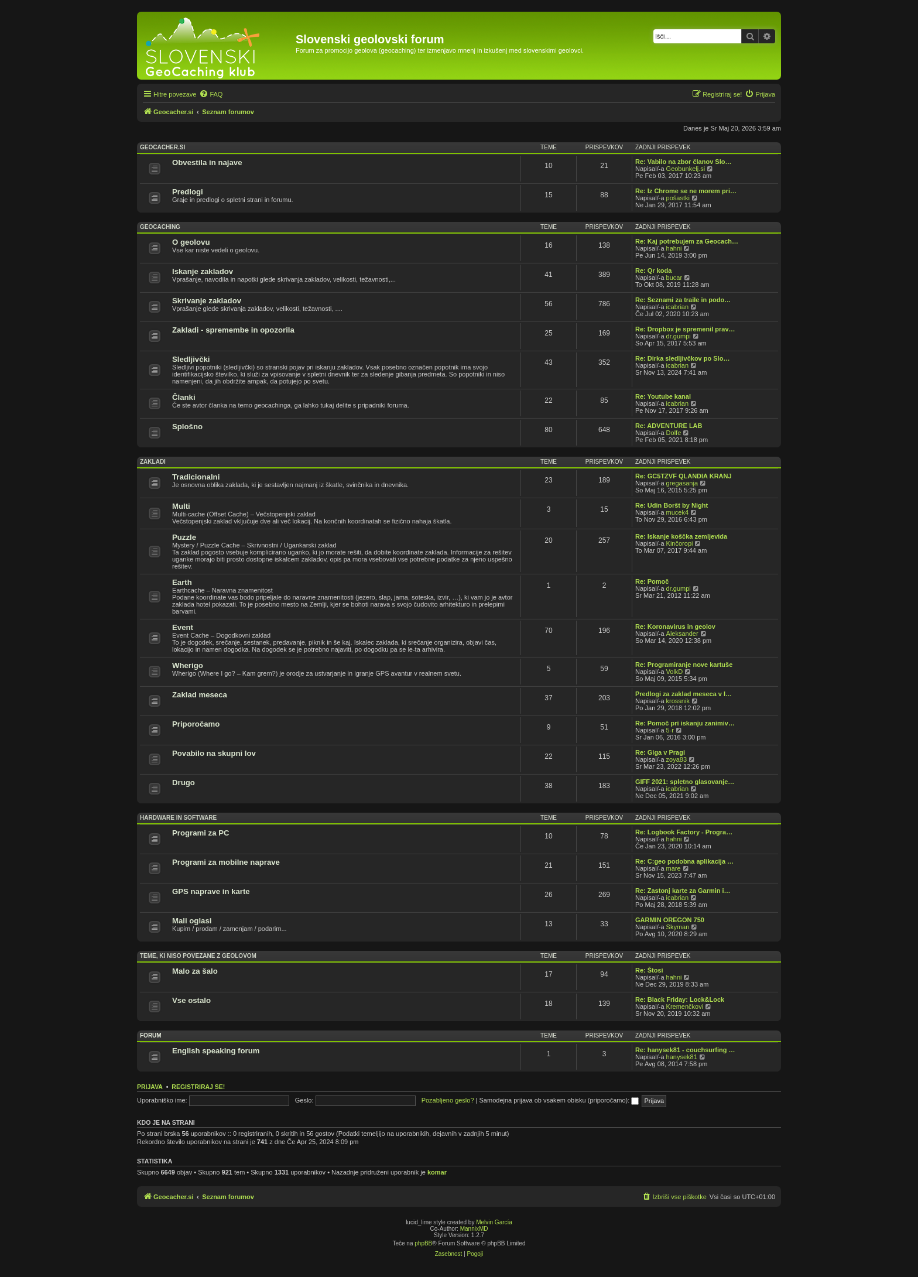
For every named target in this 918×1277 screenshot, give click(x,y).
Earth (182, 582)
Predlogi (187, 191)
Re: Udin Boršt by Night (671, 505)
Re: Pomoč (652, 581)
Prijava (150, 1086)
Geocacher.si (162, 147)
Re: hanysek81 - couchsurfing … (685, 1049)
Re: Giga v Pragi (660, 752)
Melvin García (494, 1222)
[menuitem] (210, 94)
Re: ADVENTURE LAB (669, 425)
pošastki (678, 197)
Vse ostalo (191, 1000)
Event (182, 627)
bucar (674, 277)
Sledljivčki (191, 359)
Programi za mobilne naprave (226, 862)
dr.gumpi (678, 336)
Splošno (187, 426)
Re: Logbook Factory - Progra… (683, 832)
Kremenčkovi (685, 1006)
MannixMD (474, 1228)
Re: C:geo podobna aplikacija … (684, 861)
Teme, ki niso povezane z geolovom (198, 956)
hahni (674, 248)
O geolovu (191, 242)
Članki (184, 397)
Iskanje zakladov (202, 271)
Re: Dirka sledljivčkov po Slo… (682, 358)
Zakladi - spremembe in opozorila (233, 330)
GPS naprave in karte (211, 891)
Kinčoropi (679, 543)
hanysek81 (681, 1056)
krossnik (678, 700)
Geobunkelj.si (685, 168)
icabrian (677, 306)
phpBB (423, 1243)
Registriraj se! (198, 1086)
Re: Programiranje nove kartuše (683, 664)
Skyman (678, 926)
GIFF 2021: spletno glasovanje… (684, 781)
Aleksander (682, 633)
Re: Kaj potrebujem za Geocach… (686, 241)
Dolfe (673, 432)
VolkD (674, 671)
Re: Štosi (649, 970)
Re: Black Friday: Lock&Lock (679, 999)
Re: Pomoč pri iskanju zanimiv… (685, 723)
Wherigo (187, 665)
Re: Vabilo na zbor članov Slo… (683, 161)
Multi (181, 506)
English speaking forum (215, 1050)
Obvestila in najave (207, 162)
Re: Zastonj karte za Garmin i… (683, 890)
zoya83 (676, 759)
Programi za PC (200, 832)
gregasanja (682, 483)
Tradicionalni (196, 477)
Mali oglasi (191, 920)
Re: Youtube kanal (663, 396)
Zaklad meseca (199, 694)
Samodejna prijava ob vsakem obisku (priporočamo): (559, 1100)
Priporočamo (196, 724)
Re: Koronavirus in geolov (675, 626)
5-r (670, 730)
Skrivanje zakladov (206, 300)
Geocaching (160, 227)
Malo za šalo (195, 971)
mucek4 (677, 512)
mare (673, 868)
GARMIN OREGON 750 (669, 919)
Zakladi (153, 461)
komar (437, 1172)
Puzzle (184, 537)
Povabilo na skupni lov (214, 753)
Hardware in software (178, 817)
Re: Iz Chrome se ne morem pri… (686, 190)
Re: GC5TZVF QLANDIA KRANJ (683, 476)
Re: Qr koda (653, 270)
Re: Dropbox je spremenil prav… (685, 329)
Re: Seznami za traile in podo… (683, 299)
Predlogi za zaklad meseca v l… (683, 693)
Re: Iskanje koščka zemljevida (681, 536)
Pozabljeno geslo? (448, 1100)
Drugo (183, 782)
